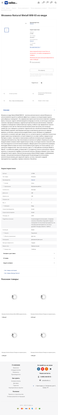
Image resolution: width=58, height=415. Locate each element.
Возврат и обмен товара (43, 100)
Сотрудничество (16, 370)
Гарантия (16, 385)
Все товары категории (11, 270)
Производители (16, 374)
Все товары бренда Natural (12, 273)
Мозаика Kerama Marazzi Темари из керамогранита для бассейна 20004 (19, 352)
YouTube (42, 369)
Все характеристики (35, 47)
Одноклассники (46, 369)
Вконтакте (38, 369)
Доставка (16, 383)
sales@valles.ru (46, 380)
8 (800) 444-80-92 (45, 377)
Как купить (16, 378)
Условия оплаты (16, 381)
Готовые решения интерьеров (16, 396)
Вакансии (16, 368)
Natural (31, 23)
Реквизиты (16, 372)
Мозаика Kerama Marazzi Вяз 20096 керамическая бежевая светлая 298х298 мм (21, 314)
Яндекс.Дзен (50, 369)
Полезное (16, 391)
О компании (16, 365)
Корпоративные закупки (16, 387)
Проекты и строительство (15, 394)
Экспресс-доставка (13, 93)
